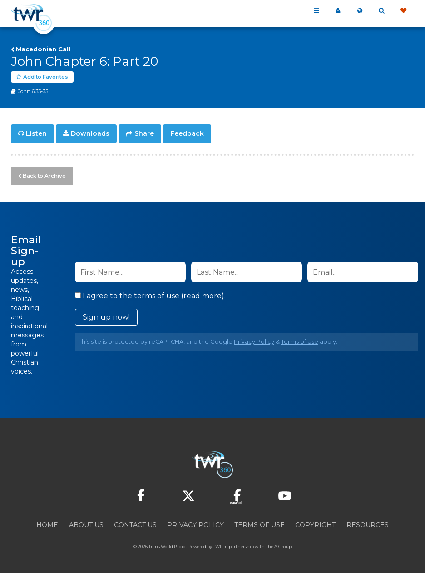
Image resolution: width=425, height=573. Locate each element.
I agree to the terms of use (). (150, 295)
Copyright (315, 524)
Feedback (187, 133)
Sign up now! (106, 316)
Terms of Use (299, 340)
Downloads (90, 133)
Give (403, 11)
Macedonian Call (43, 49)
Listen (36, 133)
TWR (217, 545)
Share (144, 133)
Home (47, 524)
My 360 (338, 11)
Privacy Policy (254, 340)
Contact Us (135, 524)
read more (202, 295)
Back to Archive (43, 175)
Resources (367, 524)
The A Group (279, 545)
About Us (86, 524)
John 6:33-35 (33, 91)
